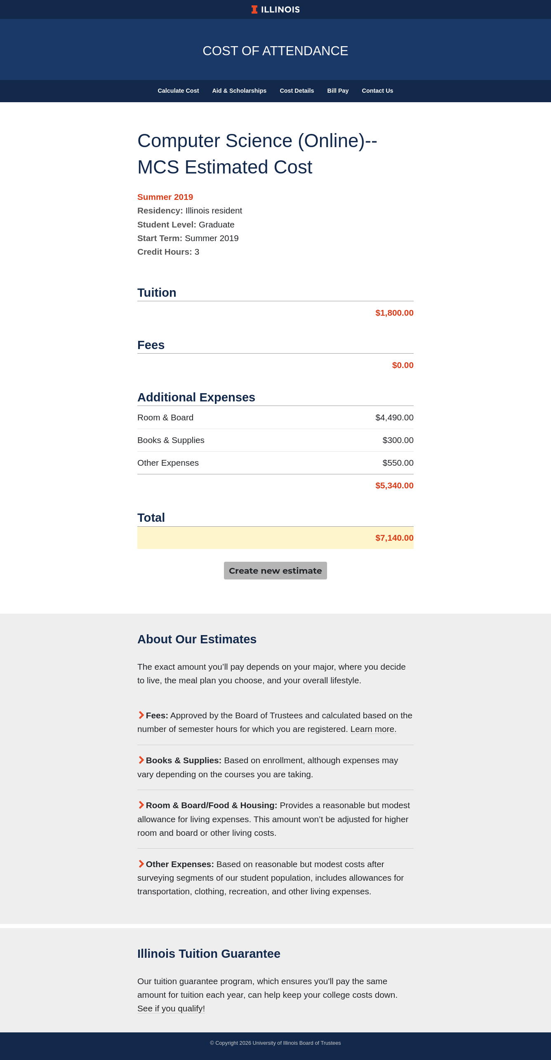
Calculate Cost (178, 90)
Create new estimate (275, 570)
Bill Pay (338, 90)
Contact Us (377, 90)
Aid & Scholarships (239, 90)
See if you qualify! (171, 1008)
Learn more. (374, 729)
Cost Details (297, 90)
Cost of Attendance (275, 49)
